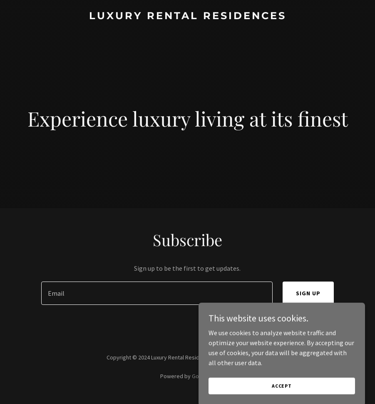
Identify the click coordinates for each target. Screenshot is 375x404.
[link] (187, 16)
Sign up (308, 293)
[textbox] (157, 293)
